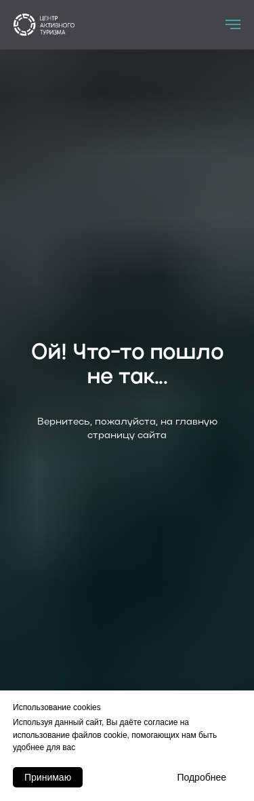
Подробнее (201, 777)
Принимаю (47, 777)
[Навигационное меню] (233, 24)
